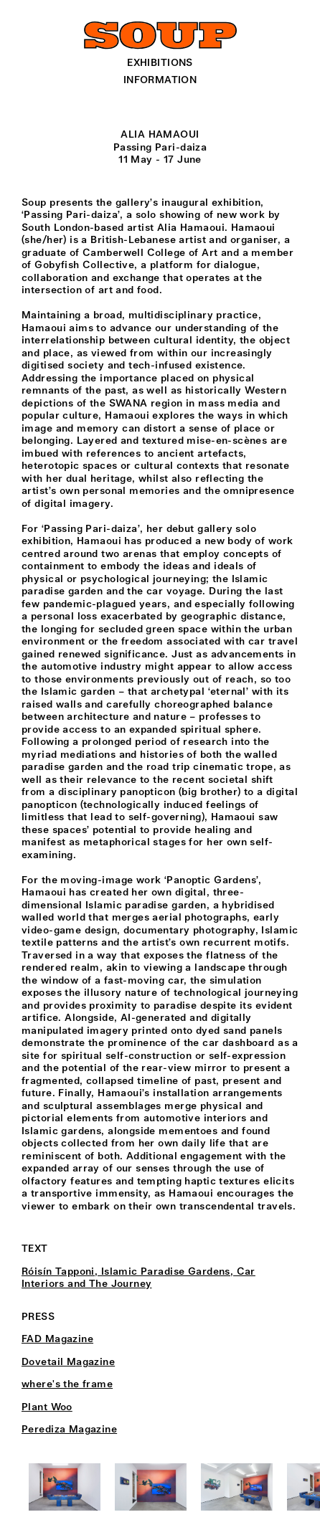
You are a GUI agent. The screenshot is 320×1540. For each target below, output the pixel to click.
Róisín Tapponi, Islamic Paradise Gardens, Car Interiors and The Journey (138, 1278)
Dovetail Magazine (68, 1362)
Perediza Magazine (69, 1430)
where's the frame (67, 1384)
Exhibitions (160, 63)
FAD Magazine (57, 1339)
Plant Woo (47, 1407)
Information (160, 80)
